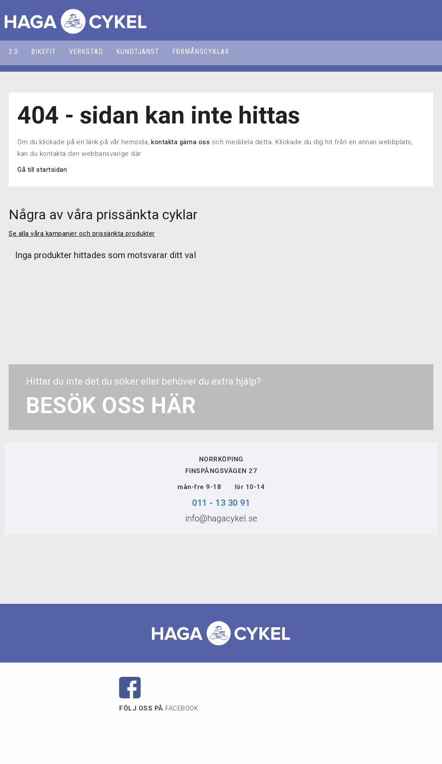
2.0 (13, 51)
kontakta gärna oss (180, 142)
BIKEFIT (43, 51)
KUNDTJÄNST (137, 51)
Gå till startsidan (42, 170)
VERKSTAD (86, 51)
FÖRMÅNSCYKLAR (200, 51)
